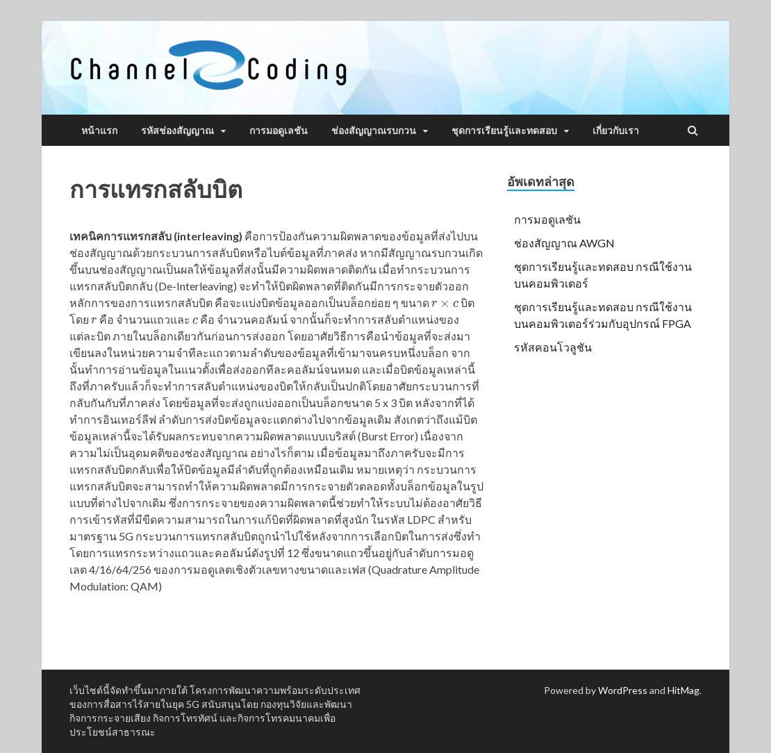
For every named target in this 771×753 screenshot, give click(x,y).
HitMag (683, 690)
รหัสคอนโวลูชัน (553, 347)
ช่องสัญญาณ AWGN (564, 242)
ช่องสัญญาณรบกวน (373, 130)
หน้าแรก (99, 130)
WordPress (622, 690)
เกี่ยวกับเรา (615, 130)
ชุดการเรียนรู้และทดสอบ (504, 130)
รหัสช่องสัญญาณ (177, 130)
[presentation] (444, 302)
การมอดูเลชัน (278, 130)
